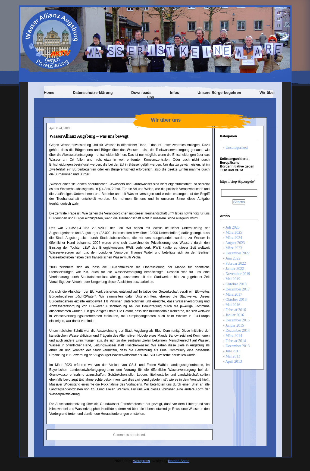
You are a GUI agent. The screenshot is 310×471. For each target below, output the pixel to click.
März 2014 (234, 336)
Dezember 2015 (238, 320)
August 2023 (235, 243)
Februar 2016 (236, 310)
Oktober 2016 (236, 300)
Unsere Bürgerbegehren (219, 92)
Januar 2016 (235, 315)
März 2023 (234, 248)
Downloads (141, 92)
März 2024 (234, 238)
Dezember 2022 (238, 253)
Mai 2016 (233, 305)
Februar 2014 (236, 341)
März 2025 (234, 232)
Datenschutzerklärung (93, 92)
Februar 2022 (236, 263)
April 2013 (233, 361)
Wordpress (141, 461)
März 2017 (234, 294)
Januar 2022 (235, 269)
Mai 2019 (233, 279)
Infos (174, 92)
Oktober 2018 (236, 284)
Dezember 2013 (238, 346)
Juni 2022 (233, 258)
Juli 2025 (233, 227)
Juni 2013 (233, 351)
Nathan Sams (178, 461)
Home (49, 92)
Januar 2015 (235, 325)
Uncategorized (237, 148)
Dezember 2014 (238, 330)
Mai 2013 (233, 356)
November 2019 (238, 274)
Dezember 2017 (238, 289)
